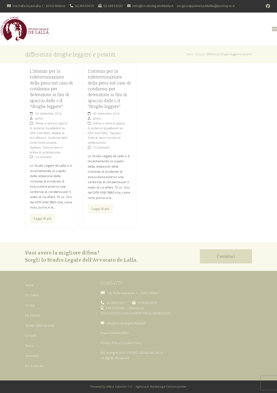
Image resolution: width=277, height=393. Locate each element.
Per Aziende (34, 366)
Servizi (30, 305)
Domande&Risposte (39, 325)
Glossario (32, 356)
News (29, 346)
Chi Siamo (32, 295)
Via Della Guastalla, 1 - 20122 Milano (39, 6)
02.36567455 (84, 6)
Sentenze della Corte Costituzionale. (48, 140)
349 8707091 (115, 308)
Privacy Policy (110, 343)
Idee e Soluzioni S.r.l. (119, 386)
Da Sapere (32, 315)
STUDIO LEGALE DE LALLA (144, 353)
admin (39, 118)
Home (29, 285)
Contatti (31, 335)
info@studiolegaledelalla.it (152, 6)
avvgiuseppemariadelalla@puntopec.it (206, 6)
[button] (274, 29)
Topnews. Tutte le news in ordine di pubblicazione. (46, 150)
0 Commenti (43, 157)
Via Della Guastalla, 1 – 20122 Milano (134, 293)
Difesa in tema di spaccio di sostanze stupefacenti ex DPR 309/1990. (48, 128)
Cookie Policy (132, 343)
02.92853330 (113, 6)
